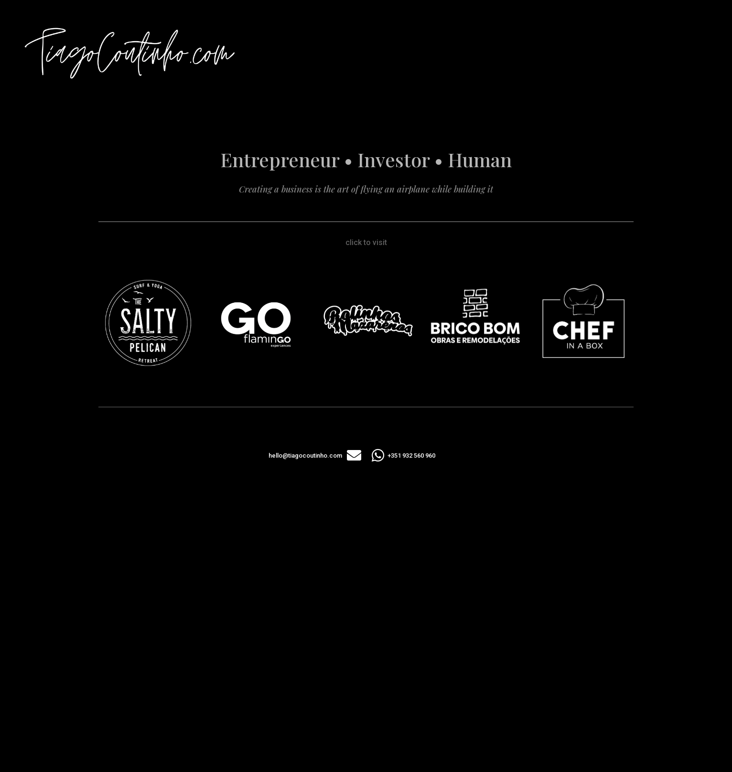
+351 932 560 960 (411, 455)
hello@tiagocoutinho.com (305, 455)
